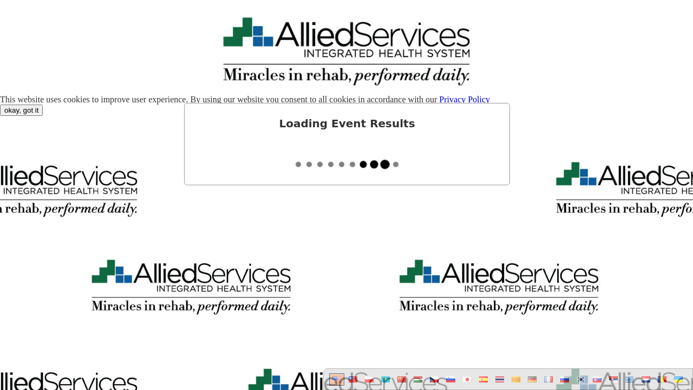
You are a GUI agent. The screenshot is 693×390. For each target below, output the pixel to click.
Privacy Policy (464, 99)
